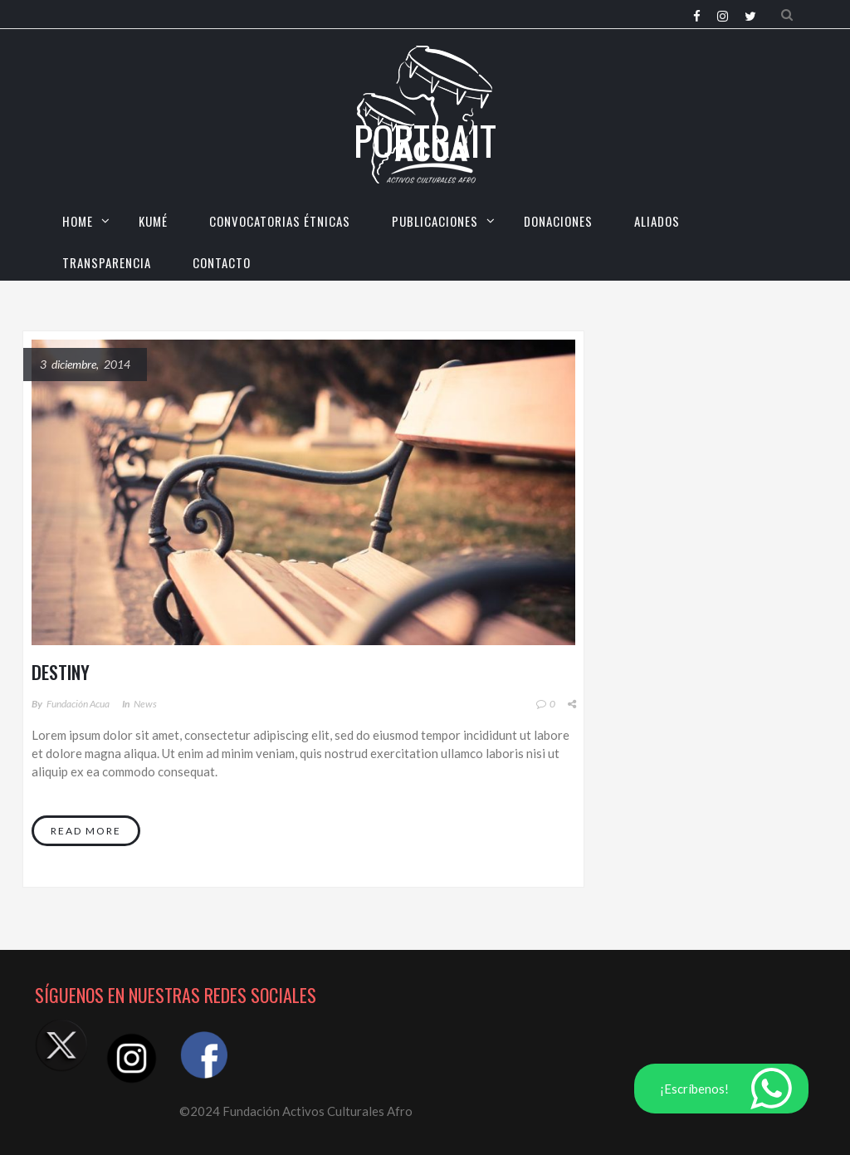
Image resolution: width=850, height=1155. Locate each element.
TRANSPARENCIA (106, 262)
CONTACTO (222, 262)
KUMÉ (153, 221)
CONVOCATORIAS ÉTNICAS (279, 221)
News (145, 703)
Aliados (657, 221)
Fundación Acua (78, 703)
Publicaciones (435, 221)
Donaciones (558, 221)
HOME (77, 221)
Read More (86, 831)
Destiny (61, 671)
